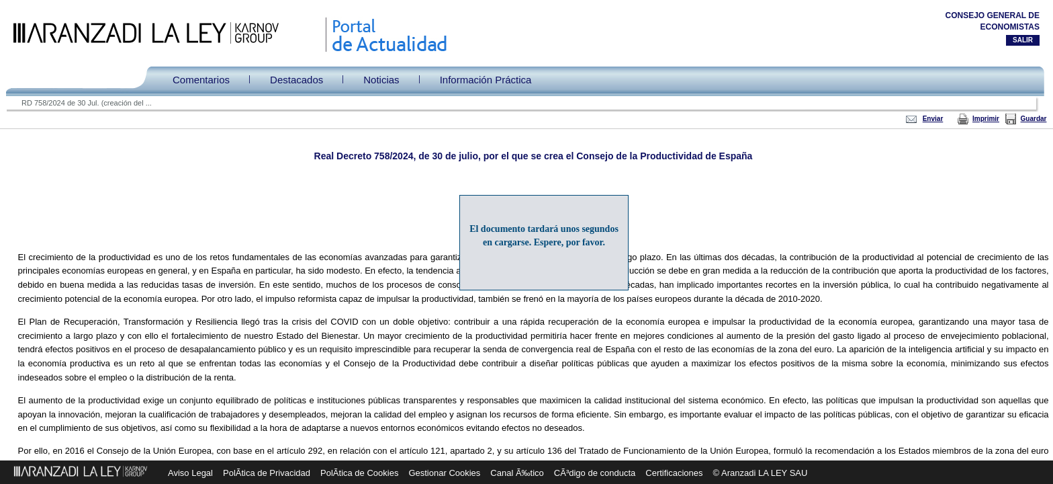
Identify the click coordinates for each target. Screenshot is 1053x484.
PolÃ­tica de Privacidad (266, 473)
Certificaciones (673, 473)
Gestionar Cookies (444, 473)
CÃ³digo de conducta (594, 473)
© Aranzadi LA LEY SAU (760, 473)
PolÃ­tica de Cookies (359, 473)
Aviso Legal (190, 473)
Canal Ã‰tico (516, 473)
